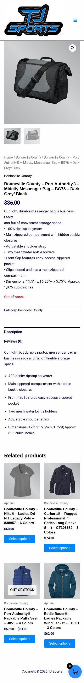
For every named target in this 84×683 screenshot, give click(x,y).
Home (8, 158)
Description (13, 332)
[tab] (42, 332)
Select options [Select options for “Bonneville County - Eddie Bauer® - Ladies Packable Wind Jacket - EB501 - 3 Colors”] (59, 644)
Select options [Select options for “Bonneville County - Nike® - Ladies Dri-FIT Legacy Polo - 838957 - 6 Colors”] (19, 539)
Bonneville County (28, 158)
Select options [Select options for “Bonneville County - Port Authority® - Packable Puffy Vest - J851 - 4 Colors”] (19, 639)
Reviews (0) (13, 341)
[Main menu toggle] (75, 20)
